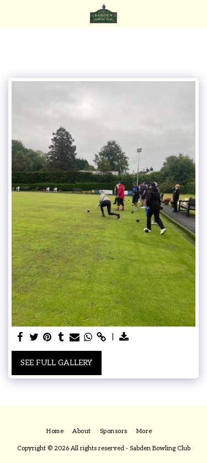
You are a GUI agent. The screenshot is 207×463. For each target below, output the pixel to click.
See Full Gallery (56, 362)
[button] (12, 13)
